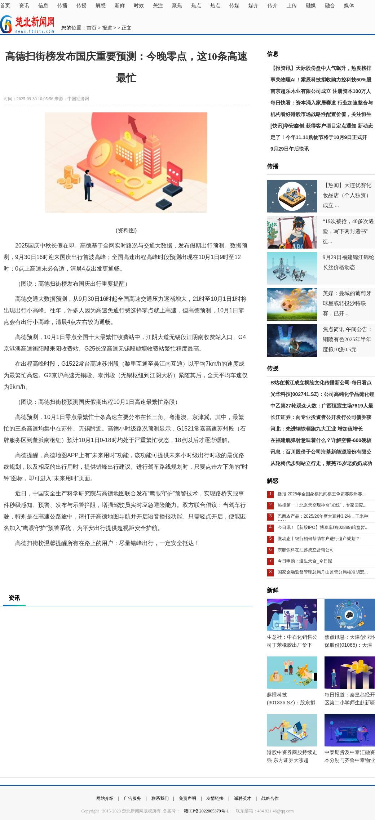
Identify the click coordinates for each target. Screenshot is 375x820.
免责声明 (187, 798)
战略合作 (270, 798)
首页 (5, 5)
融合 (330, 5)
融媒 (311, 5)
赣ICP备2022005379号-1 (207, 811)
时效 (139, 5)
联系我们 (160, 798)
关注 (158, 5)
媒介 (253, 5)
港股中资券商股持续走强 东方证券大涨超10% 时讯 (292, 760)
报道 (107, 28)
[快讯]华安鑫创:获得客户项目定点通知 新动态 (321, 126)
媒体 (349, 5)
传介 (273, 5)
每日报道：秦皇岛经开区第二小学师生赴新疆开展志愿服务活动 (350, 702)
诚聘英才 (242, 798)
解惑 (101, 5)
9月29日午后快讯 (289, 149)
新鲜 (120, 5)
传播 (62, 5)
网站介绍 (105, 798)
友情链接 (215, 798)
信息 (43, 5)
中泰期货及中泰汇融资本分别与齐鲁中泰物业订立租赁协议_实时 (350, 760)
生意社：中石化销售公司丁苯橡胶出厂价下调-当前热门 (292, 645)
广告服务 (132, 798)
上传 (292, 5)
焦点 (196, 5)
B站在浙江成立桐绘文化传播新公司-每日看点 (321, 383)
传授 (81, 5)
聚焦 (177, 5)
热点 (215, 5)
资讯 (24, 5)
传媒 (234, 5)
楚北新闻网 (27, 24)
